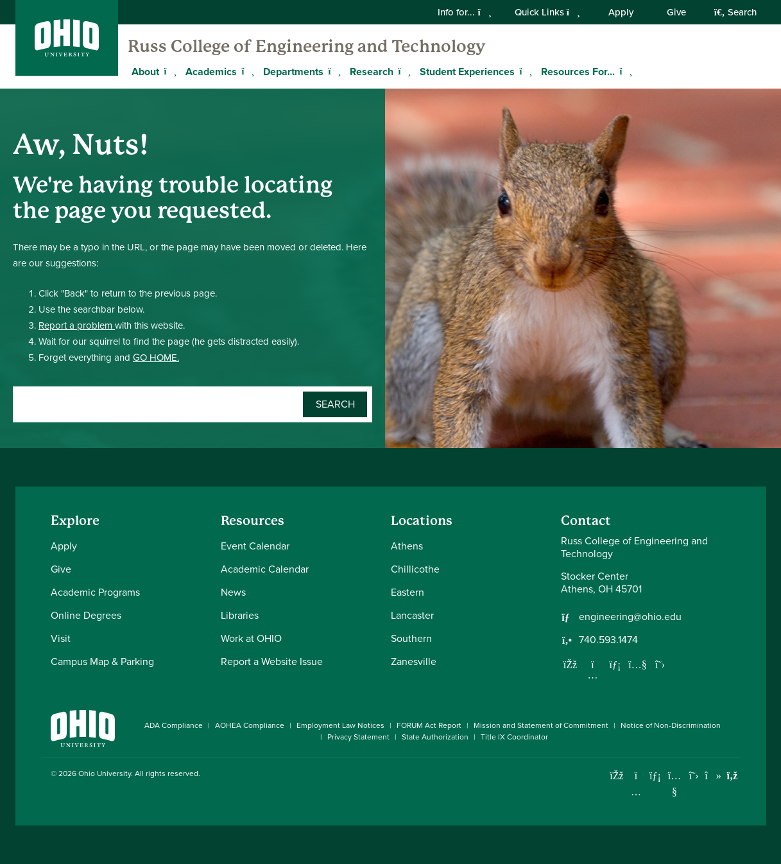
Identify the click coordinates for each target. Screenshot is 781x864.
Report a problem (77, 325)
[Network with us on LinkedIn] (615, 664)
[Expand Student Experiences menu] (524, 71)
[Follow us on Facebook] (570, 664)
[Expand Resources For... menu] (624, 71)
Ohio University (104, 773)
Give (676, 12)
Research (371, 71)
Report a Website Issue (272, 661)
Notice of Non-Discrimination (671, 725)
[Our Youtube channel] (638, 664)
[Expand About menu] (169, 71)
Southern (411, 638)
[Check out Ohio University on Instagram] (636, 792)
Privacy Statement (358, 737)
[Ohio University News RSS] (733, 776)
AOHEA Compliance (249, 725)
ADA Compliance (173, 725)
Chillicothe (415, 569)
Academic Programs (95, 592)
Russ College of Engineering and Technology (307, 46)
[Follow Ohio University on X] (694, 776)
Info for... (464, 12)
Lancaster (412, 615)
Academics (211, 71)
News (233, 592)
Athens (407, 546)
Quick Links (547, 12)
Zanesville (413, 661)
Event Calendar (255, 546)
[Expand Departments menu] (333, 71)
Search (735, 12)
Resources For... (578, 71)
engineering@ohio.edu (630, 616)
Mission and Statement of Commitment (541, 725)
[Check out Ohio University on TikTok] (713, 776)
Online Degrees (86, 615)
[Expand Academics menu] (246, 71)
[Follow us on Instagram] (593, 674)
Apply (620, 12)
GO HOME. (156, 357)
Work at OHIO (251, 638)
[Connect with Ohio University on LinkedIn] (656, 776)
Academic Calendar (265, 569)
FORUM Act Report (429, 725)
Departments (293, 71)
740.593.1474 (608, 640)
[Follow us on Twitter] (660, 664)
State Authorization (435, 737)
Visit (61, 638)
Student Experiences (467, 71)
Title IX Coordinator (514, 737)
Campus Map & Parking (102, 661)
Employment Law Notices (340, 725)
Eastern (407, 592)
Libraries (240, 615)
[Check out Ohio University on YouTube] (675, 783)
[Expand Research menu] (403, 71)
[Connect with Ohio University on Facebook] (617, 776)
